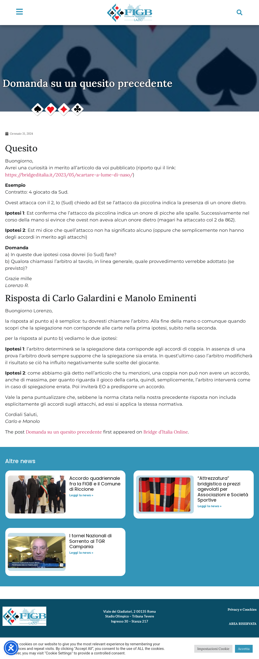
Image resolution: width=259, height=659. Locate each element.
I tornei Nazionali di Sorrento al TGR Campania (90, 541)
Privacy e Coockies (242, 609)
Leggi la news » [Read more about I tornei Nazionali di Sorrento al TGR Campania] (81, 552)
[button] (239, 12)
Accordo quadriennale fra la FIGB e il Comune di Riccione (94, 483)
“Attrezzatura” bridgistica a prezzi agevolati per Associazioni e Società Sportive (223, 489)
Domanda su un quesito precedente (64, 432)
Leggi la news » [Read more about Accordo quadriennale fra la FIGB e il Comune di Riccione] (81, 495)
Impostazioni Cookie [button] (213, 649)
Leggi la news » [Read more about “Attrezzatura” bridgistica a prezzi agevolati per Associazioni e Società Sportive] (210, 506)
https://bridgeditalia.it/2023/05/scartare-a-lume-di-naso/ (69, 175)
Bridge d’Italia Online (165, 432)
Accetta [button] (244, 649)
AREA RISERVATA (242, 624)
